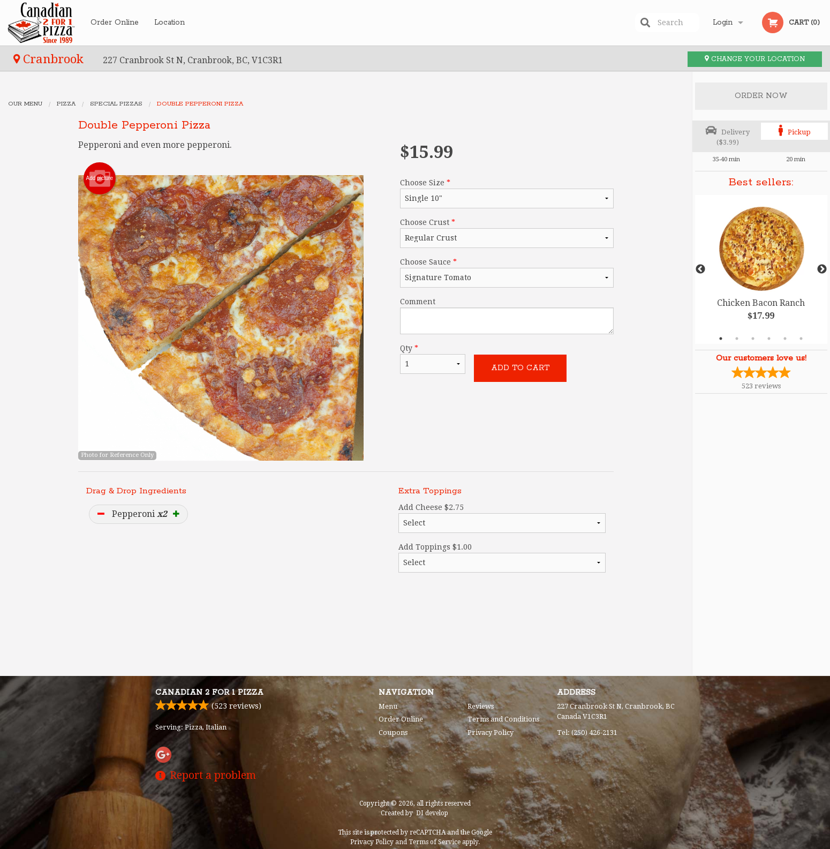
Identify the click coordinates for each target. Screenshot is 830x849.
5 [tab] (785, 338)
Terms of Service (435, 842)
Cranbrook (50, 59)
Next (822, 269)
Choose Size (507, 193)
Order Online (114, 22)
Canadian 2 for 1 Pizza (209, 692)
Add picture (100, 178)
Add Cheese (502, 518)
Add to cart (520, 368)
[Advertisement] (346, 632)
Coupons (393, 732)
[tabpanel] (761, 269)
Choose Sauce (507, 273)
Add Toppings (502, 558)
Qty (432, 359)
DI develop (432, 813)
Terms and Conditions (503, 719)
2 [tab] (736, 338)
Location (169, 22)
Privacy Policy (490, 732)
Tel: (587, 732)
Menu (388, 706)
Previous (700, 269)
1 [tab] (720, 338)
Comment (507, 315)
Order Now (761, 96)
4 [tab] (769, 338)
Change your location (755, 59)
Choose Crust (507, 233)
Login (723, 22)
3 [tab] (753, 338)
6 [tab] (801, 338)
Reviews (480, 706)
